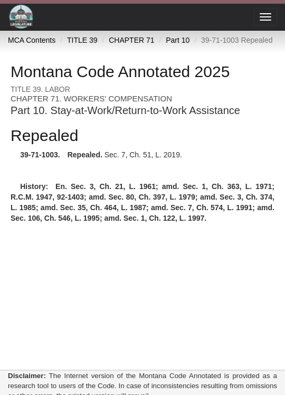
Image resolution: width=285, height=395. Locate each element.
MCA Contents (31, 40)
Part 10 (177, 40)
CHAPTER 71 (131, 40)
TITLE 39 (82, 40)
